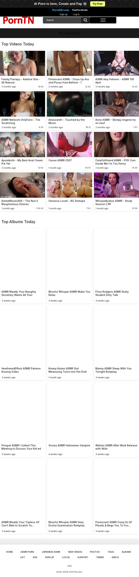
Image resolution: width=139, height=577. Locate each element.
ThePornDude (80, 10)
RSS (35, 557)
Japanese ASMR (51, 551)
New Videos (75, 551)
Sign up (64, 14)
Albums (126, 551)
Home (9, 551)
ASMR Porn (27, 551)
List (22, 557)
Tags (111, 551)
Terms (100, 557)
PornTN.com (75, 572)
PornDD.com (60, 10)
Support (83, 557)
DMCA (115, 557)
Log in (76, 14)
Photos (95, 551)
